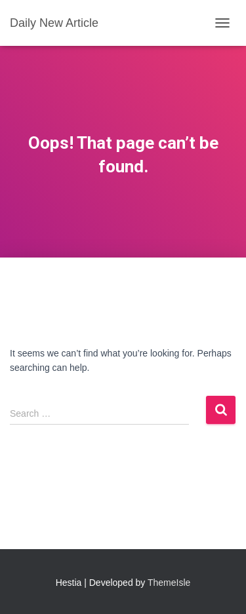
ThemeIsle (169, 582)
